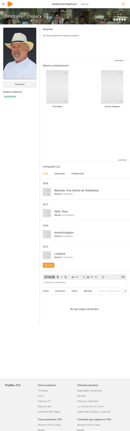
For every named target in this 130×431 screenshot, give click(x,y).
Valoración (60, 291)
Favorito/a (20, 84)
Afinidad (88, 291)
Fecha (46, 291)
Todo (45, 173)
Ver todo (48, 265)
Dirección (60, 173)
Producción (78, 173)
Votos (74, 291)
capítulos (67, 194)
